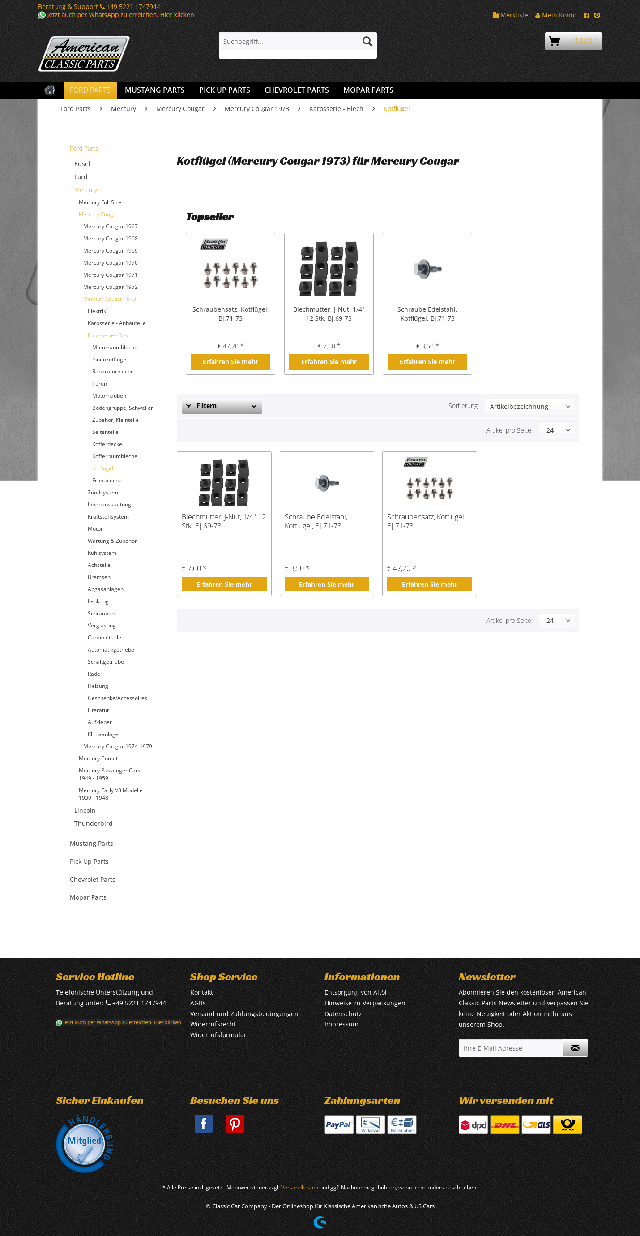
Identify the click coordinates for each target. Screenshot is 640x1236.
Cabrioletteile (104, 637)
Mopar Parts (88, 897)
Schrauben (101, 613)
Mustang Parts (91, 843)
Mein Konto (555, 15)
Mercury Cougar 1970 (110, 262)
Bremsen (99, 577)
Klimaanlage (103, 734)
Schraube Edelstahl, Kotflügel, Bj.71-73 (427, 313)
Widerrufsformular (218, 1034)
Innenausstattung (109, 504)
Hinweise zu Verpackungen (364, 1003)
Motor (95, 528)
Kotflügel (102, 468)
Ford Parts (84, 148)
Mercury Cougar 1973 (109, 299)
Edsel (82, 163)
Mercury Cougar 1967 (110, 226)
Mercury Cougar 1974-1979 (117, 746)
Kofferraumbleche (114, 456)
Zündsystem (103, 492)
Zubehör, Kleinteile (115, 420)
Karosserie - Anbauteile (117, 323)
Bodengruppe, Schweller (122, 408)
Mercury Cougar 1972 (110, 287)
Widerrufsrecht (213, 1024)
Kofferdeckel (108, 444)
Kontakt (201, 992)
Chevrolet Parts (92, 879)
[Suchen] (367, 41)
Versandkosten (299, 1187)
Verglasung (102, 625)
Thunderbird (93, 823)
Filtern (201, 405)
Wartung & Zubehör (112, 541)
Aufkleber (100, 722)
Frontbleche (107, 480)
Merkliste (510, 15)
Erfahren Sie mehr (230, 361)
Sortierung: (463, 405)
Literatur (98, 710)
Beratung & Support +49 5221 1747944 (99, 6)
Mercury (85, 189)
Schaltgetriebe (106, 661)
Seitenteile (105, 432)
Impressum (341, 1024)
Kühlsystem (102, 553)
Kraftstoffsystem (108, 516)
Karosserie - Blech (110, 335)
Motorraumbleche (114, 347)
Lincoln (85, 810)
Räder (95, 674)
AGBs (198, 1003)
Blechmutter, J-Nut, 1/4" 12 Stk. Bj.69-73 (329, 313)
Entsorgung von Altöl (355, 992)
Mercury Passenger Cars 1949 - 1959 (110, 774)
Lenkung (98, 601)
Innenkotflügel (110, 359)
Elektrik (97, 311)
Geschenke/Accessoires (117, 698)
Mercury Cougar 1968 (110, 238)
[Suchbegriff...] (298, 41)
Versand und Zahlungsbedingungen (244, 1013)
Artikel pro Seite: (509, 430)
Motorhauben (109, 395)
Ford (81, 176)
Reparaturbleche (113, 371)
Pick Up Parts (89, 861)
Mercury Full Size (100, 202)
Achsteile (99, 565)
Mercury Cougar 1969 (110, 250)
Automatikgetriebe (111, 649)
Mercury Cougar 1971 (110, 275)
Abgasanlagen (106, 589)
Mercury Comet (98, 758)
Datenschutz (343, 1013)
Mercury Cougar (98, 214)
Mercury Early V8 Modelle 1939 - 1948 (111, 794)
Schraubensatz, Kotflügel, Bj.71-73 (230, 313)
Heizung (98, 686)
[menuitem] (298, 45)
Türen (99, 383)
